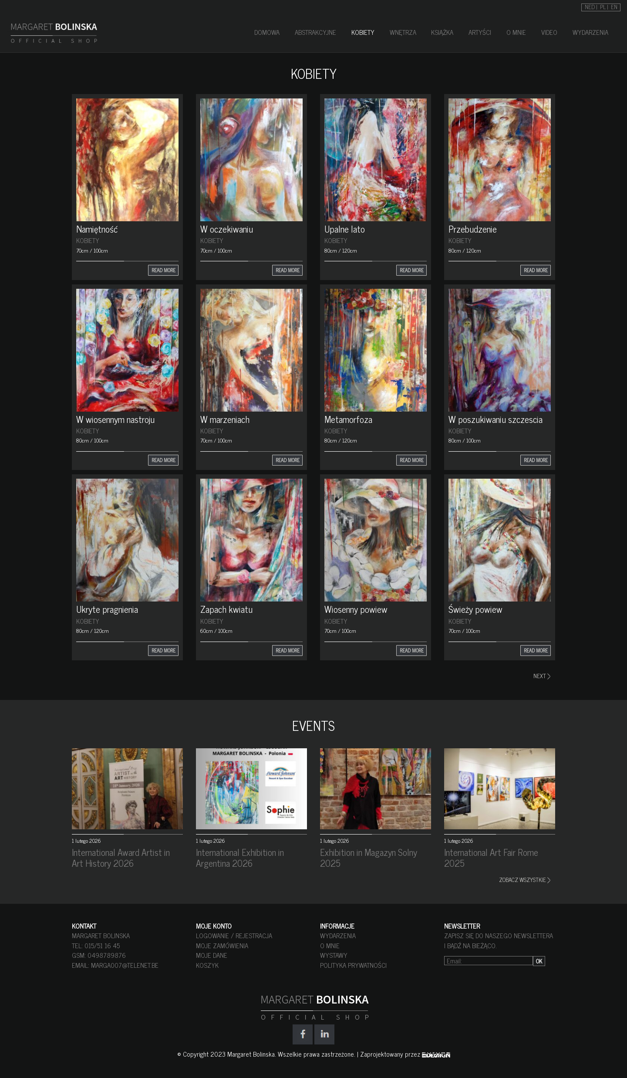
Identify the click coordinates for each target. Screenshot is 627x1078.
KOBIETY (362, 32)
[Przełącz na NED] (591, 6)
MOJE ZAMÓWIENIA (222, 945)
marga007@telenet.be (124, 965)
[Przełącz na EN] (614, 6)
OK (539, 961)
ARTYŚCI (480, 32)
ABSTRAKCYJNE (315, 32)
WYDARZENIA (590, 32)
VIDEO (549, 32)
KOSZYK (207, 965)
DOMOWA (267, 32)
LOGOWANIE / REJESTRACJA (234, 935)
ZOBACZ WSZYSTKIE (524, 879)
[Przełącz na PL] (604, 6)
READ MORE (163, 270)
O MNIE (516, 32)
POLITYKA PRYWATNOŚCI (353, 965)
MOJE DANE (211, 955)
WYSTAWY (333, 955)
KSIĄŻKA (442, 32)
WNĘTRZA (403, 32)
